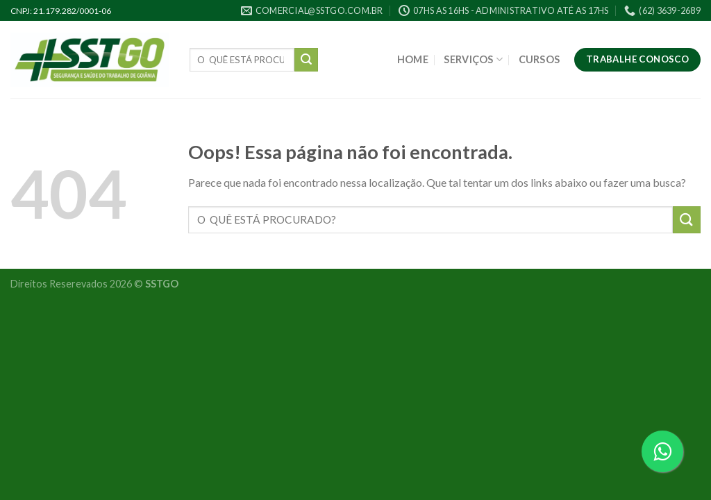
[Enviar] (306, 60)
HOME (412, 59)
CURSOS (539, 59)
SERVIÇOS (473, 59)
